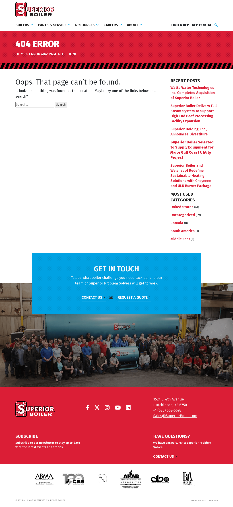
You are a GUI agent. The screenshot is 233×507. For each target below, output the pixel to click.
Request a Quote (133, 297)
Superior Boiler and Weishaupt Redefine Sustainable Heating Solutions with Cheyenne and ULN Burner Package (190, 175)
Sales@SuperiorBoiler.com (175, 416)
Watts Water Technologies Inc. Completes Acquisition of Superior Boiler (192, 92)
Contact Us (92, 297)
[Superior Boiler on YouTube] (118, 407)
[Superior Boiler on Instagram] (107, 407)
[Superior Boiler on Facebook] (87, 407)
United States (181, 207)
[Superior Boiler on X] (97, 407)
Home (20, 54)
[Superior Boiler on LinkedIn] (128, 407)
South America (182, 231)
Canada (176, 223)
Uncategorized (182, 215)
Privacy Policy (199, 500)
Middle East (180, 239)
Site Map (213, 500)
